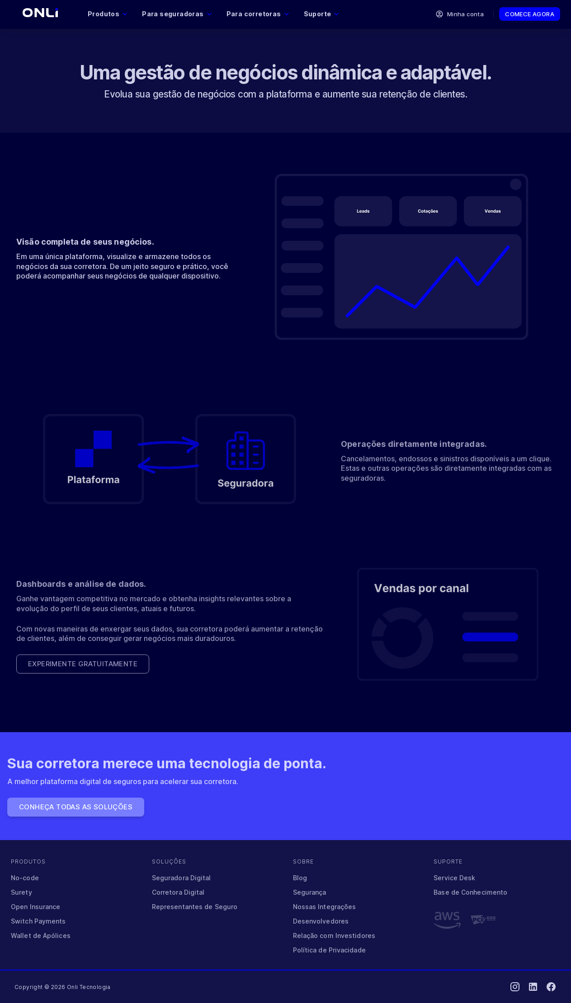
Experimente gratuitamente (83, 664)
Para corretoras (258, 14)
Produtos (107, 14)
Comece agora (529, 14)
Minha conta (460, 14)
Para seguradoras (177, 14)
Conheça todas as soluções (75, 807)
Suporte (321, 14)
